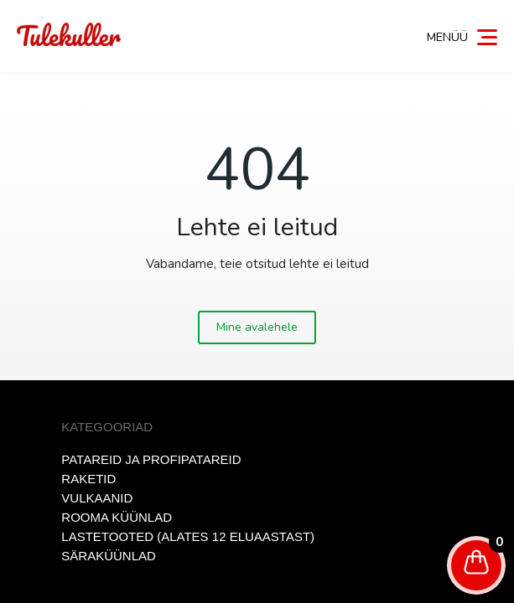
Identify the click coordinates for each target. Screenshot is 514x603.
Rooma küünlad (116, 517)
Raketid (88, 479)
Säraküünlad (108, 556)
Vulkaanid (96, 498)
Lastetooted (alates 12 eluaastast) (187, 536)
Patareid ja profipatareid (151, 459)
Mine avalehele (257, 327)
